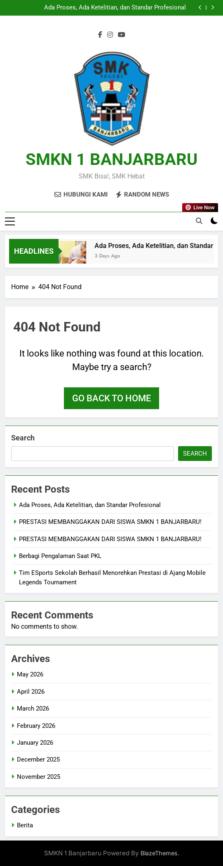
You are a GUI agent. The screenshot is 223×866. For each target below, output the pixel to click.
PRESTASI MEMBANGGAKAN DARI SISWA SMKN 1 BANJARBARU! (110, 522)
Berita (25, 825)
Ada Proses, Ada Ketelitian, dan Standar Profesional (115, 8)
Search (23, 437)
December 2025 (38, 759)
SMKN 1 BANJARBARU (111, 159)
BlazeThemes (159, 853)
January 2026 (35, 742)
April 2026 (31, 691)
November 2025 (38, 776)
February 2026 (36, 725)
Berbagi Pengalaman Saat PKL (60, 556)
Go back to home (111, 398)
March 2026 (33, 708)
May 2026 (30, 674)
